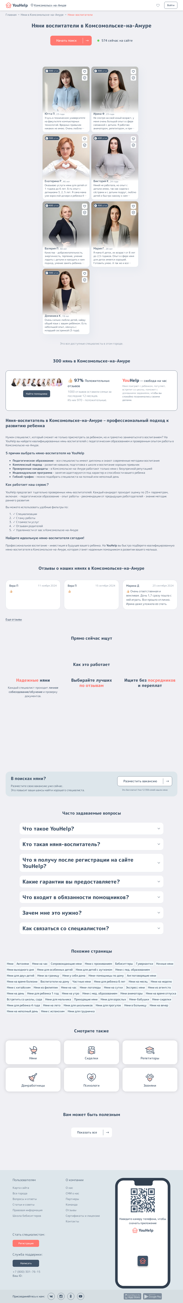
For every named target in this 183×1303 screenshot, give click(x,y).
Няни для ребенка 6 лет (110, 981)
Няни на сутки (113, 987)
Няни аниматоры (131, 993)
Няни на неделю (161, 981)
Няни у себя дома (73, 975)
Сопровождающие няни (66, 964)
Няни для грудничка (81, 1011)
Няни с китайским (18, 987)
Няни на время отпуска (161, 993)
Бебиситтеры (124, 964)
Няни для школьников (78, 1005)
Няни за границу (48, 975)
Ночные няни (164, 964)
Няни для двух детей (20, 975)
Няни (10, 964)
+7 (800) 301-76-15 (26, 1271)
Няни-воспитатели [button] (80, 15)
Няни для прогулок (108, 1005)
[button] (50, 5)
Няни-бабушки (139, 999)
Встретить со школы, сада (24, 999)
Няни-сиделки (161, 999)
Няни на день (15, 993)
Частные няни (81, 981)
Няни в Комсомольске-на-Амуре (44, 15)
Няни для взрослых (113, 999)
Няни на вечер (159, 1005)
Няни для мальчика (58, 999)
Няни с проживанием (98, 964)
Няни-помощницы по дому (106, 975)
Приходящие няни (85, 999)
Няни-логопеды (90, 987)
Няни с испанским (53, 1011)
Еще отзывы (14, 619)
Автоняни (22, 964)
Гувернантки (144, 964)
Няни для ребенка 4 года (23, 1005)
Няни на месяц (138, 981)
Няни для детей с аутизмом (94, 970)
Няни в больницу (135, 1005)
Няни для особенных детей (55, 970)
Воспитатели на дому (54, 981)
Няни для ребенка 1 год (43, 993)
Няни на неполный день (22, 1011)
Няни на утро (70, 993)
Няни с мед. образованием (99, 993)
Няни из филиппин (46, 987)
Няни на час (40, 964)
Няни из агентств (159, 987)
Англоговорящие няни (141, 975)
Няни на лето (51, 1005)
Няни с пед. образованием (132, 970)
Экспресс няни (135, 987)
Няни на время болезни (22, 981)
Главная (13, 15)
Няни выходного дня (20, 970)
